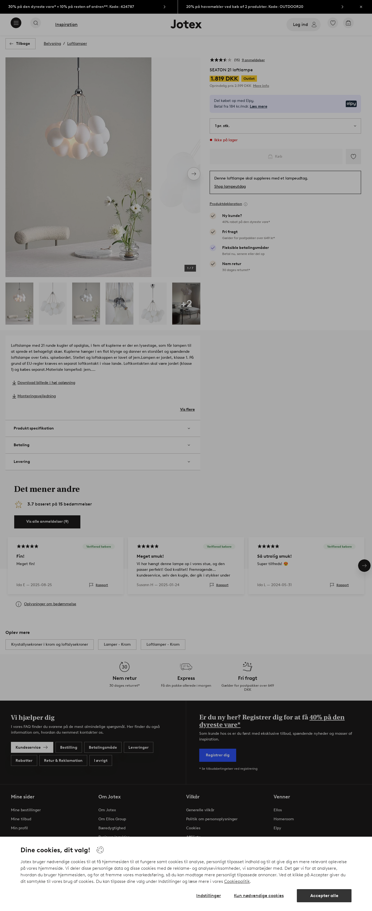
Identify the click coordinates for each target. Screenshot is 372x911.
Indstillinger (208, 895)
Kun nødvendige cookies (259, 895)
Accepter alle (324, 895)
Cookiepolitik (237, 881)
